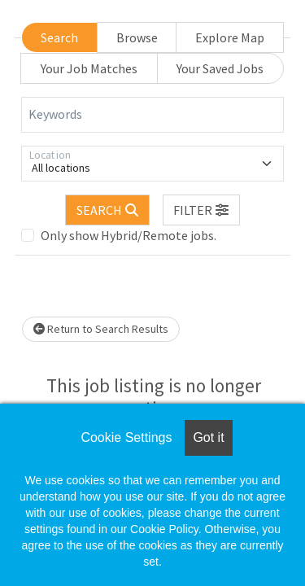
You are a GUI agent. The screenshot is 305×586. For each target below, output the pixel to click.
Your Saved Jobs (220, 68)
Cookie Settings (126, 437)
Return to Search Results (100, 328)
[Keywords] (152, 115)
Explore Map (229, 37)
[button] (202, 210)
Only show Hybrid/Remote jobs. (128, 235)
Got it (208, 437)
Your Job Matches (89, 68)
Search (59, 37)
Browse (137, 37)
